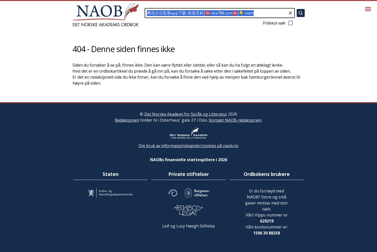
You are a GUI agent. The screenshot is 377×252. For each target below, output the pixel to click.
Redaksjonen (127, 120)
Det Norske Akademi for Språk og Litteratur (185, 114)
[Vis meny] (368, 9)
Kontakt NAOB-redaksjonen (235, 120)
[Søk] (301, 13)
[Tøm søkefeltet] (290, 13)
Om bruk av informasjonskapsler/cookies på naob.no (188, 145)
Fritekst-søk (278, 23)
